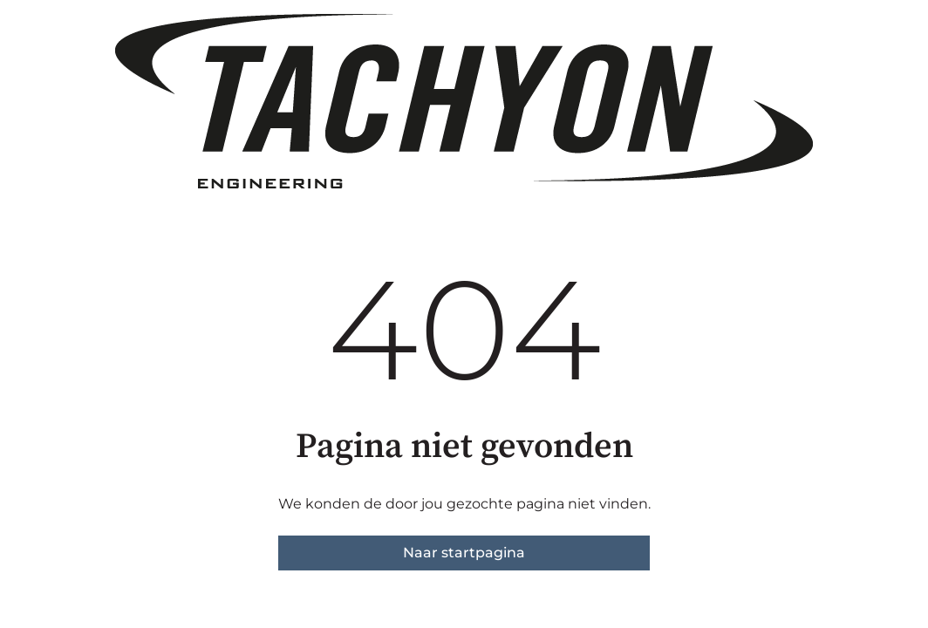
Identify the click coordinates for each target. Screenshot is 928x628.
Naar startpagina (464, 552)
